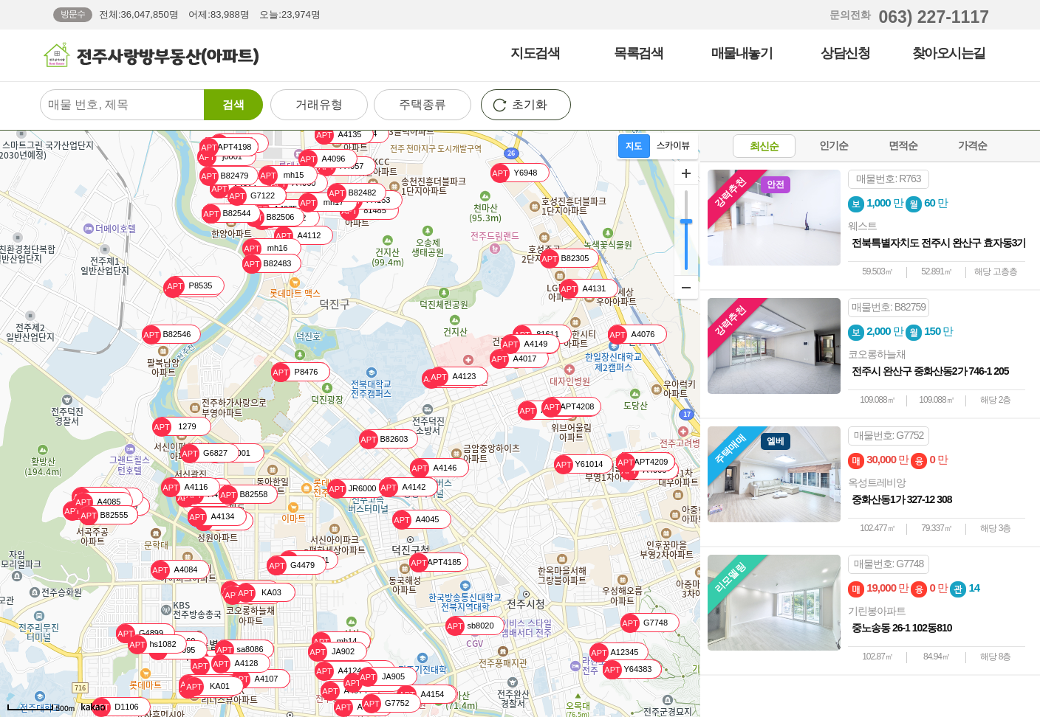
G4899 (139, 633)
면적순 (903, 145)
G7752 (385, 703)
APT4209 (642, 462)
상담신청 (845, 53)
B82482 (351, 193)
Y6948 (513, 173)
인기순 (833, 145)
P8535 (188, 286)
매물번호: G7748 (889, 563)
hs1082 (152, 644)
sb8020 (469, 626)
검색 (233, 104)
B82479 (223, 176)
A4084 (174, 570)
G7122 (251, 196)
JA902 (331, 651)
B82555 (103, 515)
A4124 (338, 671)
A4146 (433, 468)
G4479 (291, 565)
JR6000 (351, 488)
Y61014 (578, 464)
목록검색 (638, 53)
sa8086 (239, 649)
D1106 (115, 707)
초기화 (529, 104)
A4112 (297, 235)
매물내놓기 (742, 53)
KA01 (207, 686)
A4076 (631, 334)
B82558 (243, 494)
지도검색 (534, 53)
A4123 (452, 376)
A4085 (97, 502)
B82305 (564, 258)
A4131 (582, 289)
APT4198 (225, 147)
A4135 (338, 134)
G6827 (204, 453)
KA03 (258, 592)
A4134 (211, 517)
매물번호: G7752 (889, 435)
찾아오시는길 (948, 53)
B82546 (166, 334)
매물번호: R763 (888, 178)
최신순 (764, 146)
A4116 (184, 487)
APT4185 (435, 562)
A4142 (402, 487)
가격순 (972, 145)
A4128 (234, 663)
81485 (363, 210)
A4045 (415, 519)
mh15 (281, 175)
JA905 (381, 677)
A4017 (513, 359)
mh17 (320, 202)
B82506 (269, 217)
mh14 (334, 641)
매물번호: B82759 (889, 307)
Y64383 (627, 669)
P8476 (294, 372)
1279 (174, 427)
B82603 (383, 439)
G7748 (644, 623)
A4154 (420, 694)
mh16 (264, 248)
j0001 (219, 157)
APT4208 (568, 407)
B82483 (266, 263)
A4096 (321, 159)
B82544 (226, 213)
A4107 (254, 679)
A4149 (524, 344)
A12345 (613, 652)
